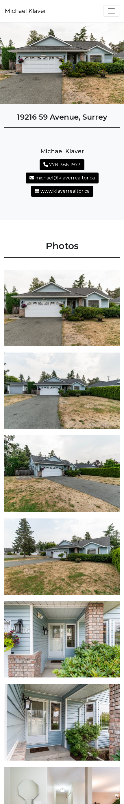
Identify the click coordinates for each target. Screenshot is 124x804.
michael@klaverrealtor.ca (62, 178)
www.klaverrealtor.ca (62, 191)
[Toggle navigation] (111, 11)
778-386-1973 (62, 164)
